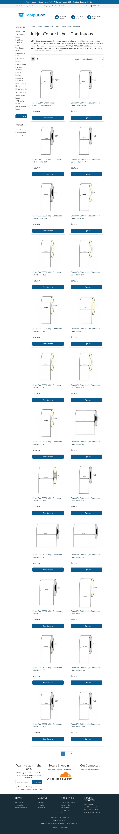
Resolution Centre (21, 808)
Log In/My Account (31, 6)
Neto (66, 827)
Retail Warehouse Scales (19, 48)
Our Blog (41, 805)
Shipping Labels (21, 92)
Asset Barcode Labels (20, 36)
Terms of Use (65, 813)
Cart (91, 6)
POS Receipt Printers (19, 60)
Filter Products (22, 116)
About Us (54, 6)
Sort (77, 59)
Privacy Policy (37, 789)
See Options (48, 118)
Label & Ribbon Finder (20, 85)
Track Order (19, 805)
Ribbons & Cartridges (19, 79)
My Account (19, 802)
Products (19, 6)
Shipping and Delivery (68, 802)
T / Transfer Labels (19, 102)
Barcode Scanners (18, 68)
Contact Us (62, 6)
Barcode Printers (18, 74)
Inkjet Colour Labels (20, 97)
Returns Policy (20, 133)
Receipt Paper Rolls (20, 54)
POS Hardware (20, 64)
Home (41, 6)
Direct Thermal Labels (20, 108)
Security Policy (65, 810)
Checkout (100, 6)
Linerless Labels (21, 89)
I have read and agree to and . (29, 788)
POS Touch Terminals (19, 41)
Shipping (47, 6)
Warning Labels (20, 31)
